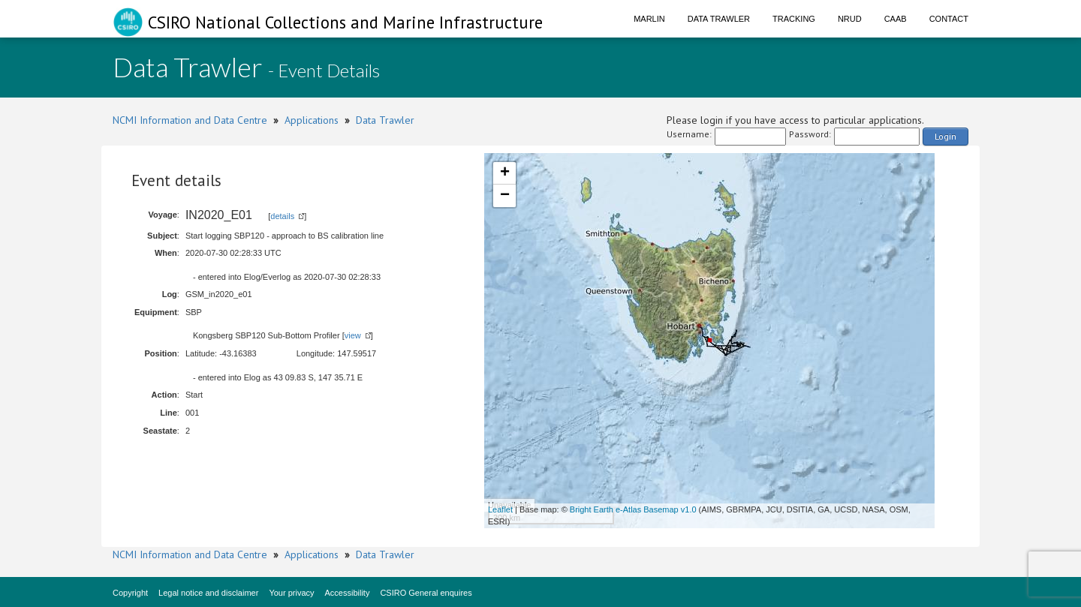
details (282, 216)
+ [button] (505, 173)
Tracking (793, 18)
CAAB (895, 18)
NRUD (850, 18)
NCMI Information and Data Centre (190, 120)
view (353, 335)
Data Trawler (719, 18)
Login (945, 136)
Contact (948, 18)
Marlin (649, 18)
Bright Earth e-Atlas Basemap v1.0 (633, 509)
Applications (312, 120)
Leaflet (500, 509)
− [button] (505, 196)
